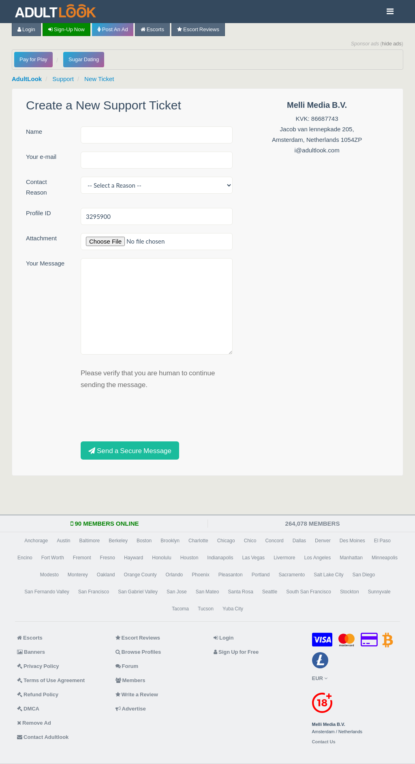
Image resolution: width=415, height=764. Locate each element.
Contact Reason (36, 187)
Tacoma (180, 608)
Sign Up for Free (236, 652)
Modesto (49, 574)
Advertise (131, 708)
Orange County (140, 574)
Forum (127, 666)
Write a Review (137, 694)
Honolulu (161, 557)
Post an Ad (112, 29)
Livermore (284, 557)
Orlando (174, 574)
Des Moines (352, 540)
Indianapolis (220, 557)
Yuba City (232, 608)
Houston (189, 557)
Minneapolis (385, 557)
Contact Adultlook (42, 737)
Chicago (226, 540)
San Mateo (207, 591)
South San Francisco (308, 591)
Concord (274, 540)
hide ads (392, 43)
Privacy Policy (38, 666)
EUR (319, 678)
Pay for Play (33, 59)
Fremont (82, 557)
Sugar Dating (83, 59)
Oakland (106, 574)
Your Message (45, 263)
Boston (144, 540)
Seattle (269, 591)
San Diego (364, 574)
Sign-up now (66, 29)
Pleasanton (230, 574)
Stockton (349, 591)
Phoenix (200, 574)
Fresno (107, 557)
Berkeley (118, 540)
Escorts (152, 29)
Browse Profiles (138, 652)
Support (63, 79)
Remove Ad (34, 722)
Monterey (78, 574)
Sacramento (291, 574)
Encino (24, 557)
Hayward (133, 557)
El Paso (382, 540)
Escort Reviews (198, 29)
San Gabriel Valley (138, 591)
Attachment (41, 238)
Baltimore (89, 540)
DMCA (28, 708)
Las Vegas (253, 557)
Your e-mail (41, 157)
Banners (31, 652)
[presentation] (142, 414)
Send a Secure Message (129, 450)
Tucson (206, 608)
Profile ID (38, 213)
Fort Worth (52, 557)
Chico (250, 540)
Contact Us (324, 742)
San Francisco (93, 591)
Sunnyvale (379, 591)
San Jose (177, 591)
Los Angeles (317, 557)
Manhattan (351, 557)
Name (34, 131)
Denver (323, 540)
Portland (261, 574)
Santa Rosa (240, 591)
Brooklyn (170, 540)
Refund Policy (37, 694)
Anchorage (36, 540)
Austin (63, 540)
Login (26, 29)
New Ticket (99, 79)
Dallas (299, 540)
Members (130, 680)
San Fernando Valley (46, 591)
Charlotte (198, 540)
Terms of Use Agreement (51, 680)
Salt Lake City (328, 574)
